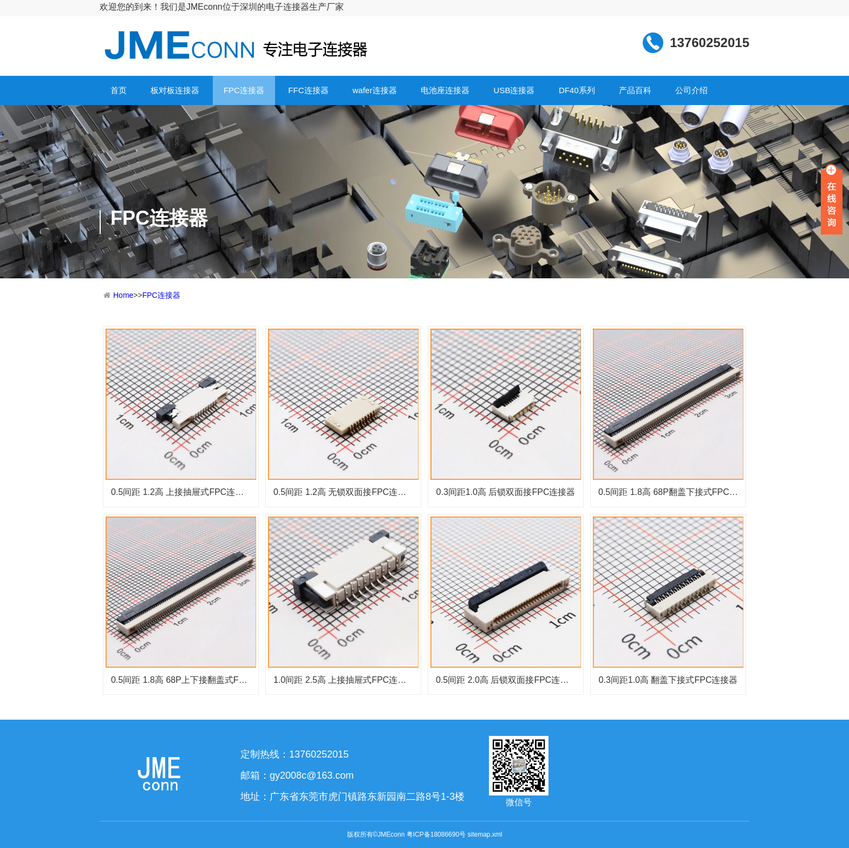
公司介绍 (691, 90)
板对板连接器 (175, 90)
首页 (118, 90)
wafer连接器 (374, 90)
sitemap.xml (484, 834)
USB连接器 (514, 90)
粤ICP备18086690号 (436, 834)
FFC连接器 (308, 90)
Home (123, 295)
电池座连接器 (445, 90)
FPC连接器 (244, 90)
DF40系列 (577, 90)
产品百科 (635, 90)
